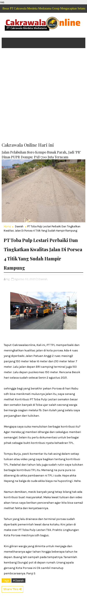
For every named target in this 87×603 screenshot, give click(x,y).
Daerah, (43, 279)
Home (7, 226)
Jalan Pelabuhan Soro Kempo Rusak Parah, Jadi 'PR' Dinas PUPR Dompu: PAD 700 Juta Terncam (41, 154)
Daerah (19, 226)
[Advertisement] (43, 98)
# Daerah (18, 580)
